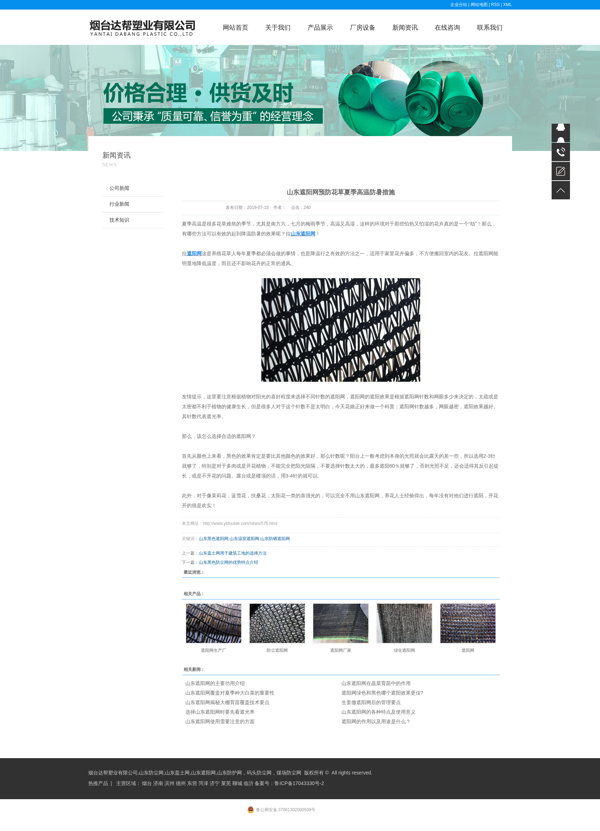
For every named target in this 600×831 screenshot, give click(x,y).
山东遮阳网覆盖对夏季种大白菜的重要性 (229, 693)
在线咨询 (447, 27)
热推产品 (98, 783)
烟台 (147, 783)
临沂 (249, 783)
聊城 (237, 783)
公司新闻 (119, 188)
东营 (192, 783)
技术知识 (119, 220)
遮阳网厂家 (340, 650)
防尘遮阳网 (277, 650)
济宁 (215, 783)
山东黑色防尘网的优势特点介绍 (228, 562)
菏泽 (203, 783)
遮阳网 (468, 650)
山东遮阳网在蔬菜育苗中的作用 (376, 683)
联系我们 (490, 27)
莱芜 (226, 783)
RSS (495, 4)
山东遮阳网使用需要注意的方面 (220, 721)
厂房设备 (362, 27)
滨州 (169, 783)
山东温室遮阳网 (244, 538)
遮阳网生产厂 (213, 650)
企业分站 (458, 4)
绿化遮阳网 (404, 650)
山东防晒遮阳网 (275, 538)
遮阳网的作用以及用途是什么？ (376, 721)
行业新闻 (119, 204)
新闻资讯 (405, 27)
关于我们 (278, 27)
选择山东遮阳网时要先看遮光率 (220, 712)
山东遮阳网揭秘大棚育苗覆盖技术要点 (227, 702)
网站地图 (480, 4)
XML (507, 4)
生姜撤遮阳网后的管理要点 (371, 702)
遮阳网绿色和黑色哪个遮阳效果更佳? (382, 693)
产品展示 (320, 27)
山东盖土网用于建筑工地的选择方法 (233, 553)
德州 (181, 783)
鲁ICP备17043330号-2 (299, 783)
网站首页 (235, 27)
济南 (158, 783)
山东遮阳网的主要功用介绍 (215, 683)
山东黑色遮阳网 (213, 538)
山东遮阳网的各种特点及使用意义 (378, 712)
